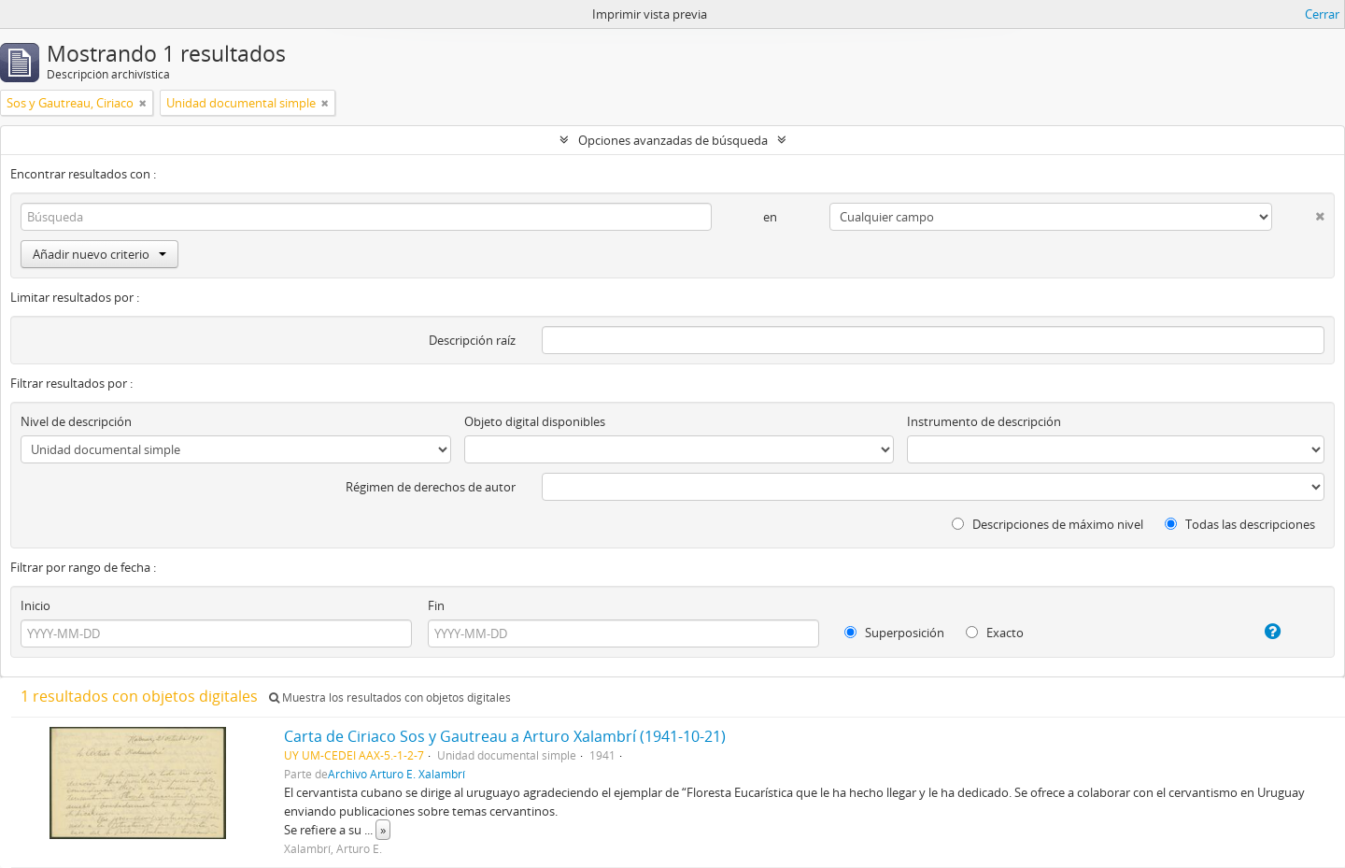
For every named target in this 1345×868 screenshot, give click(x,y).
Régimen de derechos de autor (431, 486)
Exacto (995, 632)
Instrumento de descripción (984, 421)
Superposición (894, 632)
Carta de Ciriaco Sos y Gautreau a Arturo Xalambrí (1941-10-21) (505, 736)
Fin (436, 605)
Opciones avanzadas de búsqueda (673, 140)
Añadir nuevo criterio (99, 254)
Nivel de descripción (76, 421)
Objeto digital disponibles (534, 421)
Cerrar (1322, 14)
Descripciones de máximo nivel (1047, 524)
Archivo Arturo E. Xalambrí (396, 773)
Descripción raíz (472, 340)
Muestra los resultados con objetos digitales (390, 697)
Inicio (35, 605)
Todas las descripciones (1240, 524)
